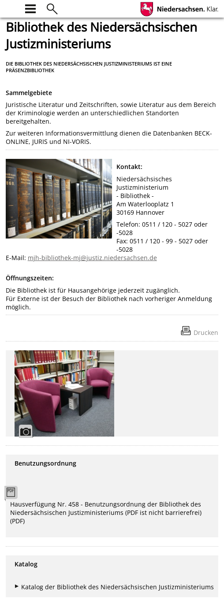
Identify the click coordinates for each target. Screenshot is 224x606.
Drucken (206, 332)
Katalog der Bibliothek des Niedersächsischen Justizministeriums (117, 587)
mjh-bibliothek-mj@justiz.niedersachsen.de (92, 257)
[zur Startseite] (11, 7)
